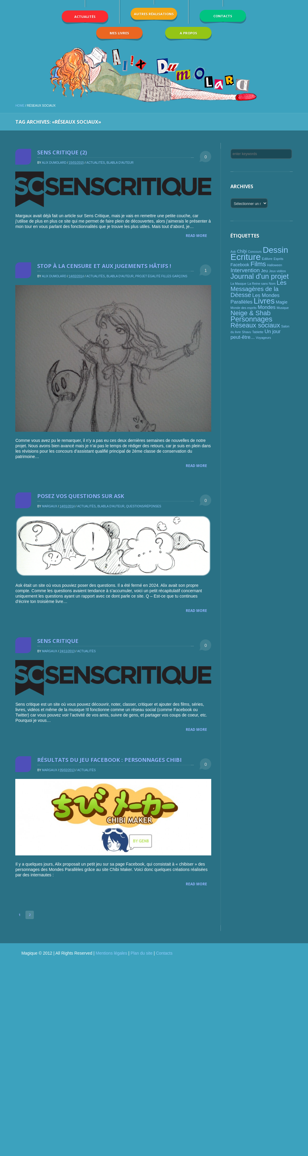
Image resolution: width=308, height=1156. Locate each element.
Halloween (274, 265)
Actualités (95, 162)
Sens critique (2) (62, 152)
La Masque (238, 283)
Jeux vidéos (277, 271)
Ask (233, 251)
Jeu (264, 270)
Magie (282, 302)
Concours (255, 251)
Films (258, 264)
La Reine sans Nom (261, 283)
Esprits (278, 259)
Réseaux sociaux (255, 325)
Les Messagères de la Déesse (258, 288)
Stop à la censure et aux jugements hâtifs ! (104, 266)
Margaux (49, 506)
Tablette (257, 332)
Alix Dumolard (54, 162)
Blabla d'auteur (119, 162)
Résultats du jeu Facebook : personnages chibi (109, 759)
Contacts (164, 953)
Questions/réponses (143, 506)
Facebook (239, 264)
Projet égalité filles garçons (161, 276)
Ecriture (245, 257)
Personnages (251, 319)
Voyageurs (263, 337)
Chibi (242, 251)
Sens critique (57, 640)
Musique (283, 308)
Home (19, 105)
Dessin (275, 250)
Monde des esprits (243, 308)
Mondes (266, 307)
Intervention (245, 270)
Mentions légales (111, 953)
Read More (196, 235)
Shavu (246, 332)
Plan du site (142, 953)
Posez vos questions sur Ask (80, 496)
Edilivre (267, 259)
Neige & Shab (250, 313)
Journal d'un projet (259, 276)
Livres (263, 300)
